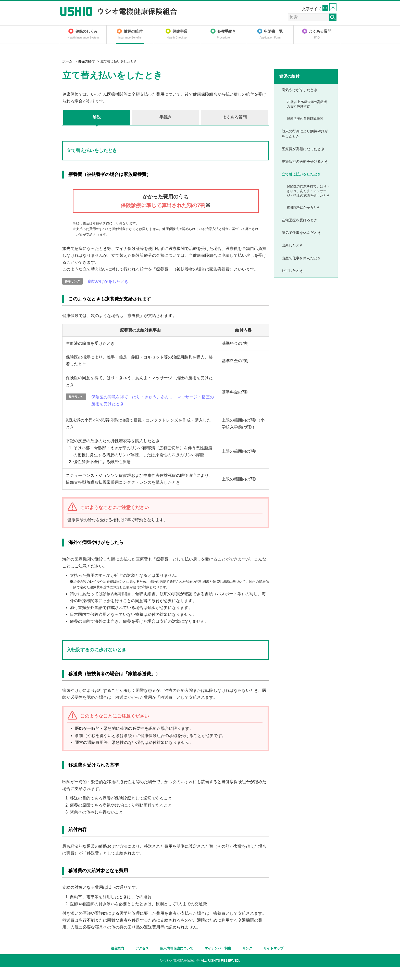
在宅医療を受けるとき (299, 220)
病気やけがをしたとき (108, 281)
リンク (247, 948)
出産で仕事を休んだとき (301, 258)
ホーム (67, 61)
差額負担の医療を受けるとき (305, 161)
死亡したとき (292, 271)
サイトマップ (273, 948)
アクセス (142, 948)
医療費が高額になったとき (303, 149)
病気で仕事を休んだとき (301, 233)
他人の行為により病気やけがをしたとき (305, 133)
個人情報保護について (176, 948)
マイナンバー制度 (218, 948)
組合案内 (117, 948)
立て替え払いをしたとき (301, 174)
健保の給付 (86, 61)
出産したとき (292, 245)
